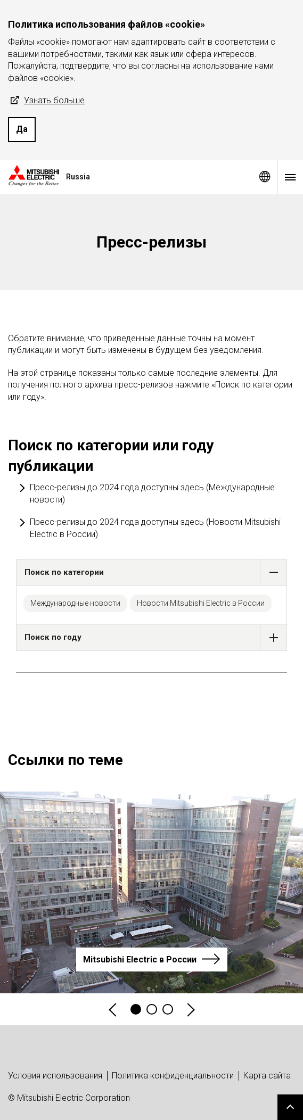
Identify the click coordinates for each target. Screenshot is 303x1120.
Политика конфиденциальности (173, 1075)
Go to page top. (290, 1107)
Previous (113, 1009)
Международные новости (75, 603)
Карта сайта (267, 1075)
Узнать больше (46, 100)
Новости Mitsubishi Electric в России (201, 603)
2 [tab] (151, 1009)
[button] (273, 572)
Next (190, 1009)
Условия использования (55, 1075)
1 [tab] (135, 1009)
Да (22, 129)
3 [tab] (167, 1009)
